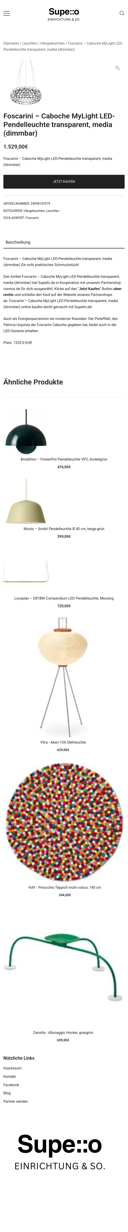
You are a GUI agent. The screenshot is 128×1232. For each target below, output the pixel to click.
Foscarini (32, 218)
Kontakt (9, 1076)
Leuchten (29, 43)
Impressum (12, 1068)
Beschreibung (18, 242)
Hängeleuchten (52, 43)
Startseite (11, 43)
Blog (7, 1093)
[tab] (64, 242)
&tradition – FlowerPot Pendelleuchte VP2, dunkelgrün (64, 459)
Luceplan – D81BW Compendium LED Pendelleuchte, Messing (64, 598)
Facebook (11, 1085)
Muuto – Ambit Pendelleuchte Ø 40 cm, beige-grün (64, 529)
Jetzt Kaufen (64, 181)
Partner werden (15, 1101)
